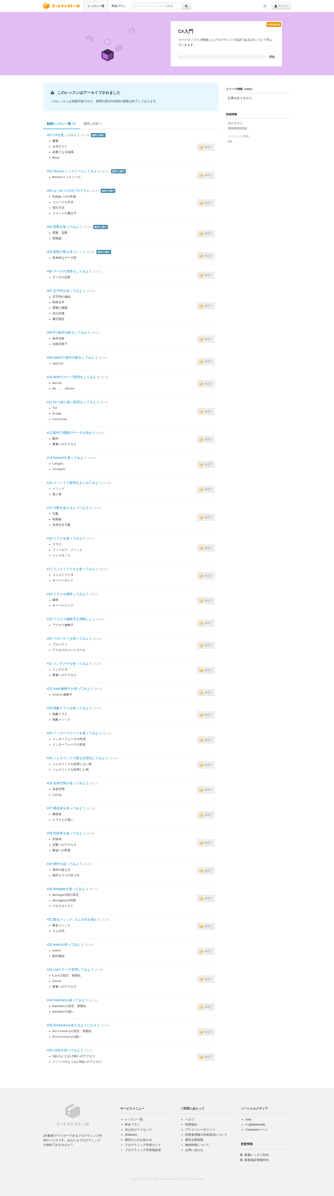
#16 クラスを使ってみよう (66, 538)
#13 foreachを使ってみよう (67, 457)
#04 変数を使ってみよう (64, 227)
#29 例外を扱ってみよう (64, 864)
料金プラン (118, 6)
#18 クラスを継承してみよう (68, 594)
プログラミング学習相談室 (143, 1150)
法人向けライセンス (138, 1129)
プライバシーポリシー (200, 1129)
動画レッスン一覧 (61, 124)
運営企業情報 (194, 1140)
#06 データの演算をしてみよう (69, 271)
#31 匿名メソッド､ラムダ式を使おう (73, 919)
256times (131, 1134)
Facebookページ (256, 1129)
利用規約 (191, 1124)
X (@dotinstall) (255, 1124)
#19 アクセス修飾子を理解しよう (71, 619)
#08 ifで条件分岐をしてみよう (68, 332)
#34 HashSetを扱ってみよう (67, 1000)
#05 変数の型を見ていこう (66, 252)
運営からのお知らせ (138, 1140)
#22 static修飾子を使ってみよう (70, 688)
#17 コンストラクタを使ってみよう (73, 569)
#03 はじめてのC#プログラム (68, 190)
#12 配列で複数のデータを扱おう (71, 432)
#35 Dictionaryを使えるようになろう (73, 1025)
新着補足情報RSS (256, 1160)
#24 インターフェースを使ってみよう (74, 733)
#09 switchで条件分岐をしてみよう (72, 357)
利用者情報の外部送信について (206, 1134)
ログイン (281, 6)
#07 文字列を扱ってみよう (66, 291)
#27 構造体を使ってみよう (66, 808)
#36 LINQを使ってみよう (65, 1050)
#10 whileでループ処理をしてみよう (73, 377)
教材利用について (197, 1145)
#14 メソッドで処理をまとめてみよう (74, 483)
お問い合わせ (194, 1150)
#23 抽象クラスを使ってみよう (69, 708)
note (248, 1119)
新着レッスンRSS (256, 1155)
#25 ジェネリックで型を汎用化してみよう (77, 758)
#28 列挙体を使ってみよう (66, 833)
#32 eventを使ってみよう (65, 944)
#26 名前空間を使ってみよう (68, 783)
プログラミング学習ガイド (143, 1145)
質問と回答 (93, 124)
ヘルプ (189, 1119)
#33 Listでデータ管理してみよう (70, 969)
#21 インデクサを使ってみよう (69, 663)
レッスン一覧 (96, 6)
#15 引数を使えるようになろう (69, 508)
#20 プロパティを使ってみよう (69, 638)
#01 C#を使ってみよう (63, 135)
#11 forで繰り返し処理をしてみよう (73, 402)
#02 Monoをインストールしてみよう (73, 171)
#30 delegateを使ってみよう (67, 889)
